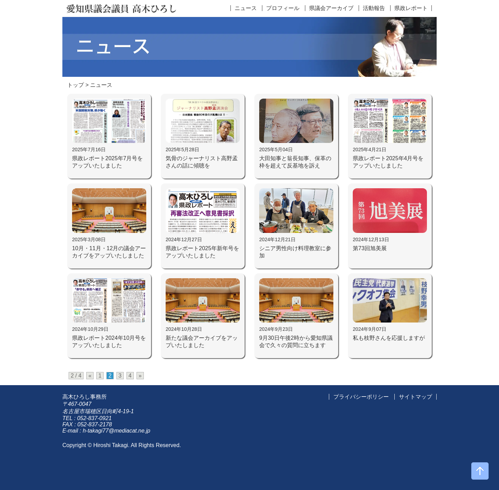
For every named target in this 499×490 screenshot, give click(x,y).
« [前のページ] (89, 376)
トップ (75, 85)
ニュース (246, 8)
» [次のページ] (140, 376)
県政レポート (411, 8)
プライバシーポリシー (361, 397)
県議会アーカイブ (331, 8)
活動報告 (374, 8)
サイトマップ (415, 397)
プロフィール (282, 8)
